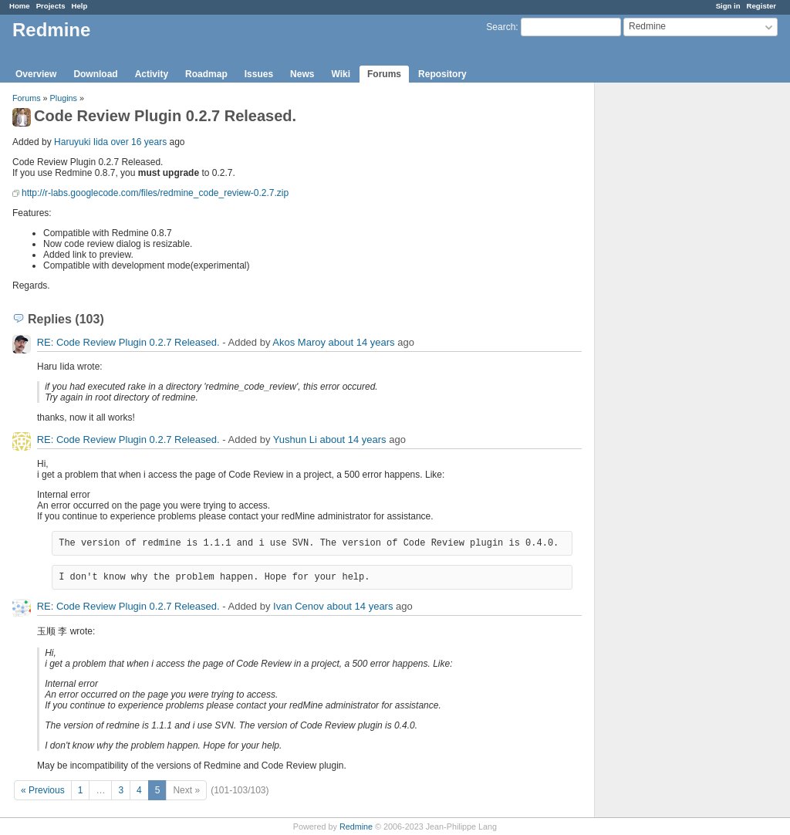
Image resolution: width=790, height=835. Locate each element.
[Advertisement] (672, 324)
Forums (384, 74)
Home (19, 6)
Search (500, 27)
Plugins (63, 98)
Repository (442, 74)
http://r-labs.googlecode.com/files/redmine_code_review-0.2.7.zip (155, 193)
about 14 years (362, 342)
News (302, 74)
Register (761, 6)
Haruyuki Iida (81, 142)
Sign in (728, 6)
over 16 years (138, 142)
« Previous (43, 790)
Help (80, 6)
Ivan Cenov (298, 606)
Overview (35, 74)
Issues (259, 74)
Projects (51, 6)
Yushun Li (295, 439)
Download (95, 74)
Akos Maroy (299, 342)
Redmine (356, 826)
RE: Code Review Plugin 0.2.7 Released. (128, 342)
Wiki (340, 74)
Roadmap (206, 74)
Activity (151, 74)
